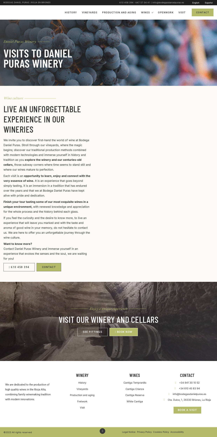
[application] (151, 12)
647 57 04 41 (143, 2)
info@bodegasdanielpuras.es (168, 2)
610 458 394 (126, 2)
